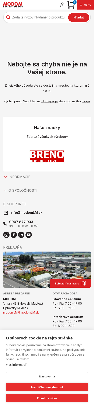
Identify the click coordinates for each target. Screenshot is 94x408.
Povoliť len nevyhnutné (47, 387)
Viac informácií (16, 365)
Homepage (49, 101)
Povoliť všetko (47, 398)
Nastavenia (47, 376)
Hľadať (78, 17)
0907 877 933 (21, 222)
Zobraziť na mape (70, 283)
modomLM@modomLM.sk (21, 312)
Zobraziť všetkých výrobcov (47, 137)
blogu (86, 101)
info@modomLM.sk (26, 212)
